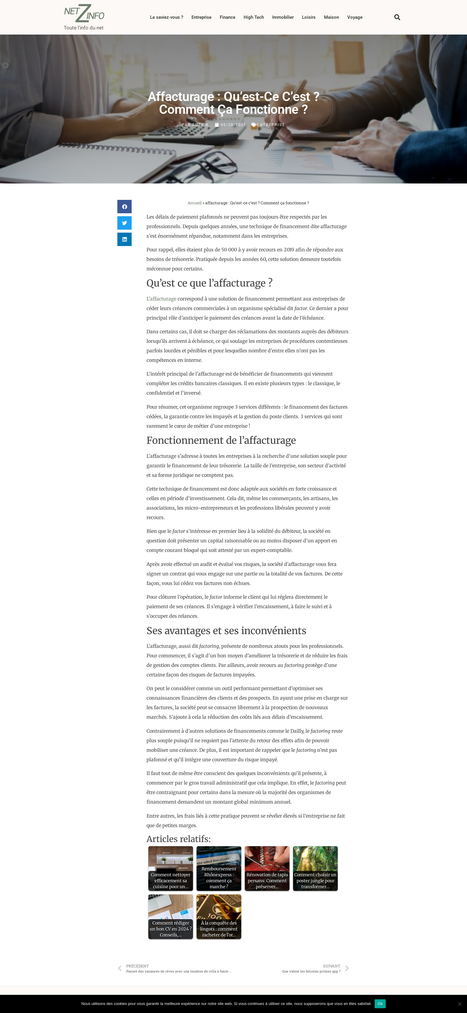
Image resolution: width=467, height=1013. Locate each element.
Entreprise (201, 17)
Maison (331, 17)
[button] (397, 17)
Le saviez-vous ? (166, 17)
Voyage (354, 17)
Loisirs (309, 17)
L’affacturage (161, 299)
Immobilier (283, 17)
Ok (380, 1003)
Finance (227, 17)
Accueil (195, 203)
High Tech (254, 17)
